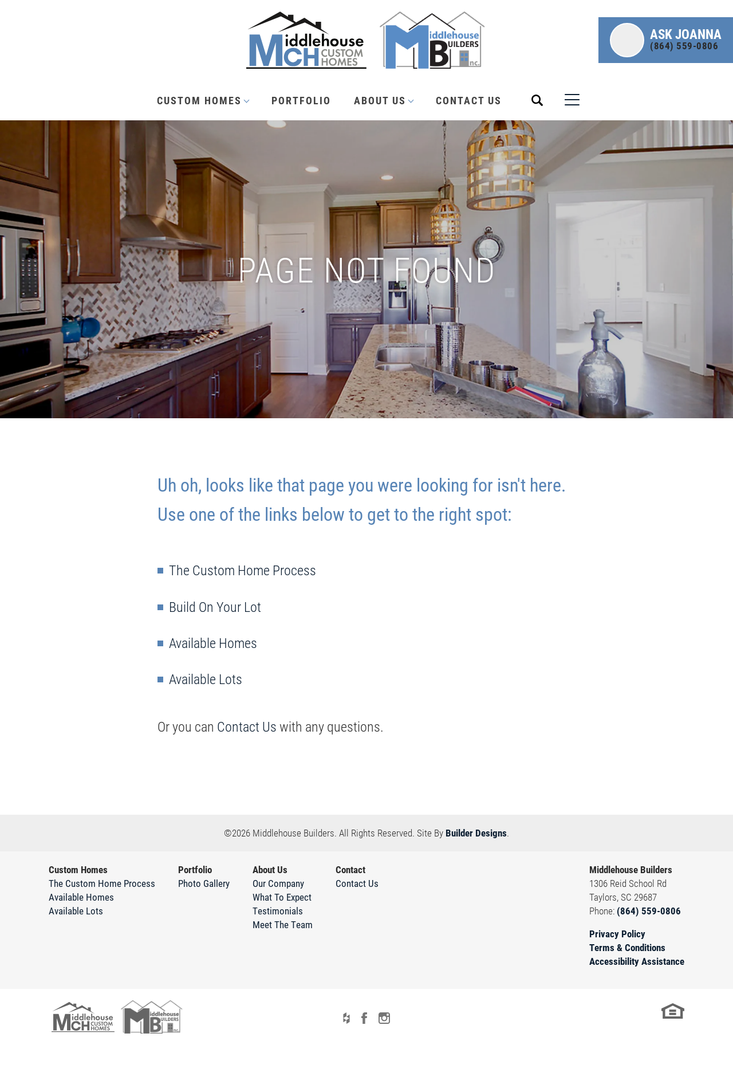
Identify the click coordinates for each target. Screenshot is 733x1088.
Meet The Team (283, 924)
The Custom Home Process (242, 570)
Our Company (278, 883)
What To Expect (282, 897)
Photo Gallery (204, 883)
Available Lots (205, 679)
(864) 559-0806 (649, 910)
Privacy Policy (617, 933)
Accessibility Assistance (636, 961)
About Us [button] (380, 100)
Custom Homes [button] (199, 100)
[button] (665, 40)
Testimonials (278, 910)
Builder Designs (476, 832)
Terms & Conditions (627, 947)
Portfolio (301, 100)
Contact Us (469, 100)
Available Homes (213, 643)
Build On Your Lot (215, 607)
